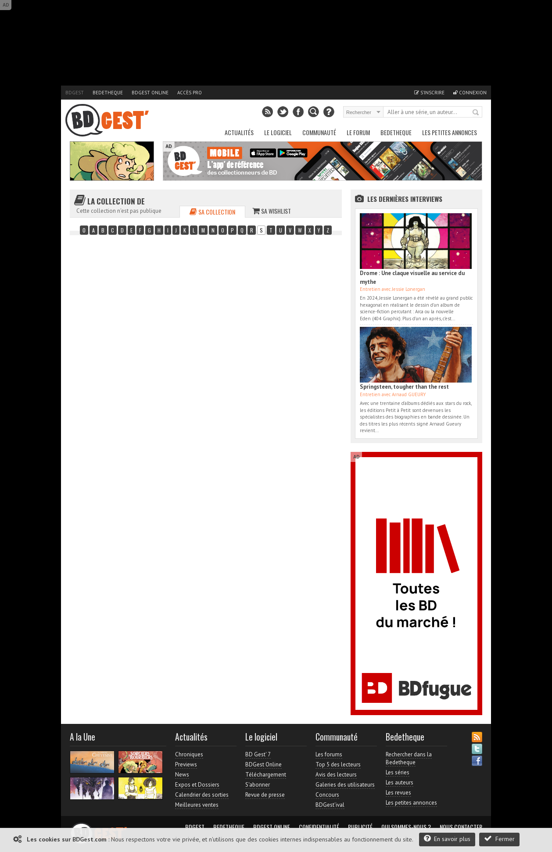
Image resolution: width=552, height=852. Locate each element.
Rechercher (476, 112)
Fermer (499, 838)
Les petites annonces (449, 132)
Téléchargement (265, 774)
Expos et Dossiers (197, 784)
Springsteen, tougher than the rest (404, 386)
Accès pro (189, 92)
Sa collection (212, 211)
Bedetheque (108, 92)
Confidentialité (319, 827)
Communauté (319, 132)
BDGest (74, 92)
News (182, 774)
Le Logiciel (278, 132)
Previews (186, 764)
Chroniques (189, 754)
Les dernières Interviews (404, 199)
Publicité (360, 827)
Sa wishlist (271, 210)
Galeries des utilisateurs (345, 784)
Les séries (397, 772)
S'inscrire (429, 92)
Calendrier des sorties (202, 794)
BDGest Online (150, 92)
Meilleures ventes (197, 805)
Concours (327, 794)
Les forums (328, 754)
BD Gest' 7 (258, 754)
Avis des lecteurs (336, 774)
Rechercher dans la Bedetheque (409, 758)
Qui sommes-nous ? (406, 827)
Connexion (470, 92)
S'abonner (257, 784)
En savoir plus (447, 838)
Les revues (398, 792)
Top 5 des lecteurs (338, 764)
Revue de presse (265, 794)
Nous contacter (461, 827)
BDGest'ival (329, 805)
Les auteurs (399, 782)
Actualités (239, 132)
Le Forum (358, 132)
